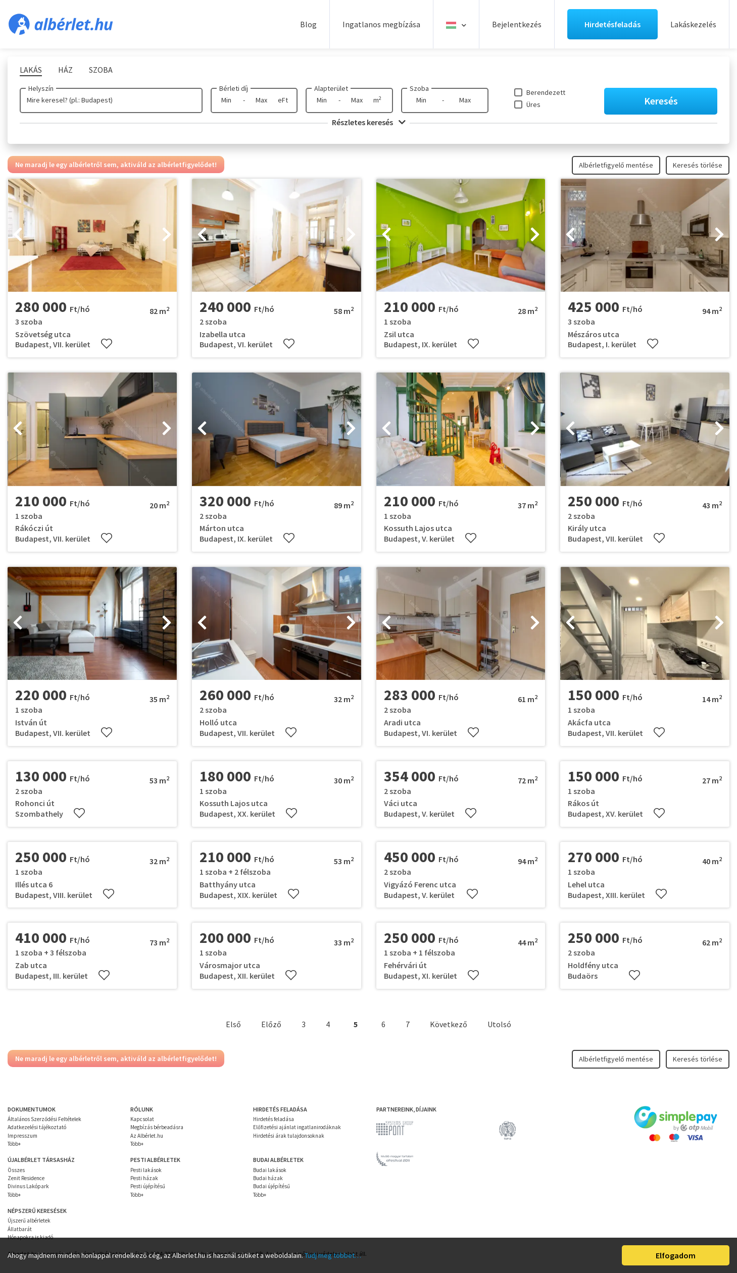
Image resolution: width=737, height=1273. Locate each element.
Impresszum (22, 1135)
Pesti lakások (146, 1170)
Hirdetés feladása (273, 1119)
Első (233, 1024)
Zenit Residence (26, 1178)
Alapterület (331, 88)
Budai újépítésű (271, 1186)
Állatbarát (20, 1229)
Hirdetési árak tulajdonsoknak (288, 1135)
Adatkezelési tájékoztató (37, 1127)
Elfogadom (676, 1255)
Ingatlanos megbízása (381, 24)
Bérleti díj (233, 88)
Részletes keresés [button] (369, 122)
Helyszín (41, 88)
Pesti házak (144, 1178)
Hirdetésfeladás (612, 24)
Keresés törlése (697, 165)
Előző (271, 1024)
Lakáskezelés (693, 24)
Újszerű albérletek (29, 1220)
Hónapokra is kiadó (30, 1237)
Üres (533, 104)
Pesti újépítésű (147, 1186)
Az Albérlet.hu (146, 1135)
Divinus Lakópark (28, 1186)
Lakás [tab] (31, 70)
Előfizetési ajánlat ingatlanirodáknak (297, 1127)
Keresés (661, 100)
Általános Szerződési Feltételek (44, 1119)
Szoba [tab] (101, 70)
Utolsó (499, 1024)
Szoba (419, 88)
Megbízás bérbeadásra (156, 1127)
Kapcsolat (142, 1119)
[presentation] (18, 235)
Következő (448, 1024)
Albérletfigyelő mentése (616, 165)
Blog (308, 24)
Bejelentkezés (517, 24)
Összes (16, 1170)
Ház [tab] (65, 70)
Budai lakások (269, 1170)
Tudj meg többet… (333, 1255)
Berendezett (545, 92)
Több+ (14, 1143)
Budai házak (268, 1178)
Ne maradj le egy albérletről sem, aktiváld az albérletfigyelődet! (116, 164)
